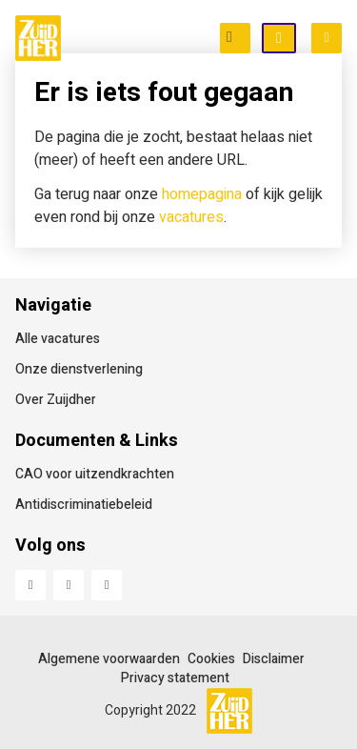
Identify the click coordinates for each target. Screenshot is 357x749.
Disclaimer (274, 659)
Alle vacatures (57, 339)
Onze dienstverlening (79, 369)
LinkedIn (68, 585)
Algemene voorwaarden (109, 659)
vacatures (191, 217)
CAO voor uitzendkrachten (94, 474)
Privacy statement (175, 678)
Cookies (211, 659)
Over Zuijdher (55, 400)
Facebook (30, 585)
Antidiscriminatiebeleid (83, 505)
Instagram (106, 585)
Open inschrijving (295, 39)
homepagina (202, 194)
